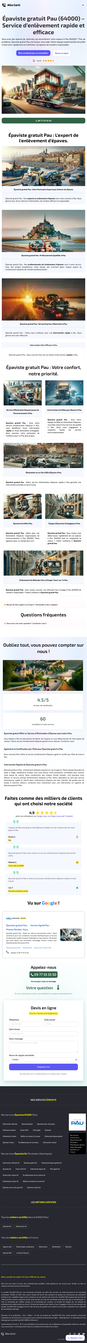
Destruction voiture (49, 1142)
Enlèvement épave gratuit (53, 1136)
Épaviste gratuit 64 (30, 1163)
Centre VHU (24, 1130)
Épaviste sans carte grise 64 (13, 1187)
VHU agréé (36, 1130)
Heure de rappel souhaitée (21, 1055)
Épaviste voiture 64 (34, 1187)
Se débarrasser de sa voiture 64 (34, 1175)
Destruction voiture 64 (10, 1175)
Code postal (49, 1020)
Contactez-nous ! (40, 623)
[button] (83, 5)
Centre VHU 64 (21, 1169)
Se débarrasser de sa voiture (29, 1142)
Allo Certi (13, 5)
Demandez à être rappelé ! (47, 605)
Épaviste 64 (7, 1169)
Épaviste (48, 1130)
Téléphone (14, 1020)
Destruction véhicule (10, 1124)
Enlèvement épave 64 (37, 1169)
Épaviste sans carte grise (46, 1124)
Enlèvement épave (9, 1130)
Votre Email (14, 1029)
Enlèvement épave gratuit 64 (51, 1163)
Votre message (16, 1039)
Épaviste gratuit (27, 1124)
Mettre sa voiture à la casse (30, 1136)
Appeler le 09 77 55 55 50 (20, 953)
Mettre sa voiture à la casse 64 (34, 1181)
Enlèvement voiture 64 (10, 1181)
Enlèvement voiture (9, 1136)
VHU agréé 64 (55, 1169)
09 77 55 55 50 (43, 974)
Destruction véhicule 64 (11, 1163)
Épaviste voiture (8, 1142)
